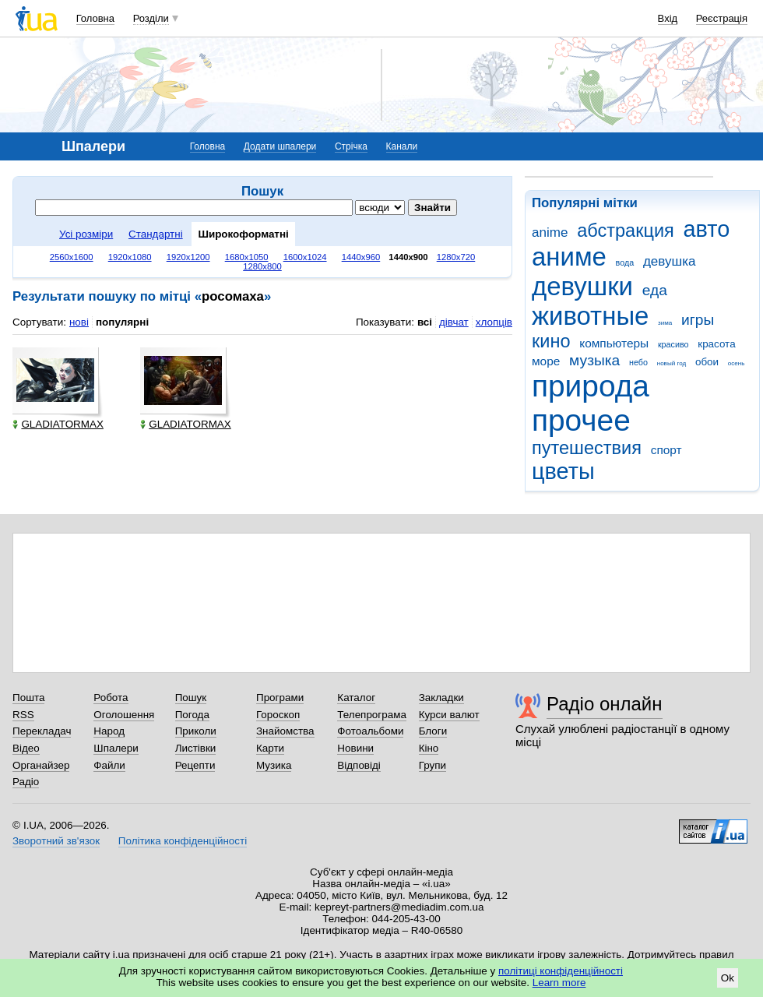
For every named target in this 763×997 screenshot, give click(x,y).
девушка (669, 261)
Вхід (668, 18)
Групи (432, 765)
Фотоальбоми (370, 731)
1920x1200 (188, 257)
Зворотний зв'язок (56, 841)
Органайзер (40, 765)
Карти (270, 748)
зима (665, 322)
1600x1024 (305, 257)
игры (697, 320)
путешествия (587, 448)
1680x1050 (247, 257)
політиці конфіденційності (560, 971)
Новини (355, 748)
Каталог (356, 697)
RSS (23, 714)
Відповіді (359, 765)
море (546, 361)
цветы (563, 471)
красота (716, 344)
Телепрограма (371, 714)
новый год (671, 363)
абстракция (625, 230)
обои (707, 362)
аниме (569, 256)
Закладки (441, 697)
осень (736, 363)
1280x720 (456, 257)
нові (79, 322)
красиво (673, 344)
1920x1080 (130, 257)
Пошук (191, 697)
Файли (109, 765)
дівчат (454, 322)
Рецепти (195, 765)
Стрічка (351, 146)
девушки (582, 286)
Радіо (25, 781)
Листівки (195, 748)
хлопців (494, 322)
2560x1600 (71, 257)
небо (638, 362)
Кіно (429, 748)
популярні (122, 322)
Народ (109, 731)
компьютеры (614, 343)
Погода (192, 714)
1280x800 (262, 266)
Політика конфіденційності (182, 841)
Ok (727, 978)
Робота (110, 697)
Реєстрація (721, 18)
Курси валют (449, 714)
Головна (95, 18)
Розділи (151, 18)
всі (424, 322)
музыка (594, 360)
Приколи (195, 731)
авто (707, 229)
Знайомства (285, 731)
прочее (581, 420)
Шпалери (115, 748)
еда (654, 290)
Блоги (433, 731)
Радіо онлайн (605, 703)
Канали (402, 146)
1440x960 (361, 257)
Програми (280, 697)
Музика (273, 765)
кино (551, 341)
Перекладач (41, 731)
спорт (666, 449)
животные (590, 315)
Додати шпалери (280, 146)
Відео (26, 748)
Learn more (559, 982)
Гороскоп (278, 714)
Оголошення (123, 714)
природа (590, 386)
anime (550, 232)
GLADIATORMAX (58, 424)
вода (625, 262)
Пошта (28, 697)
